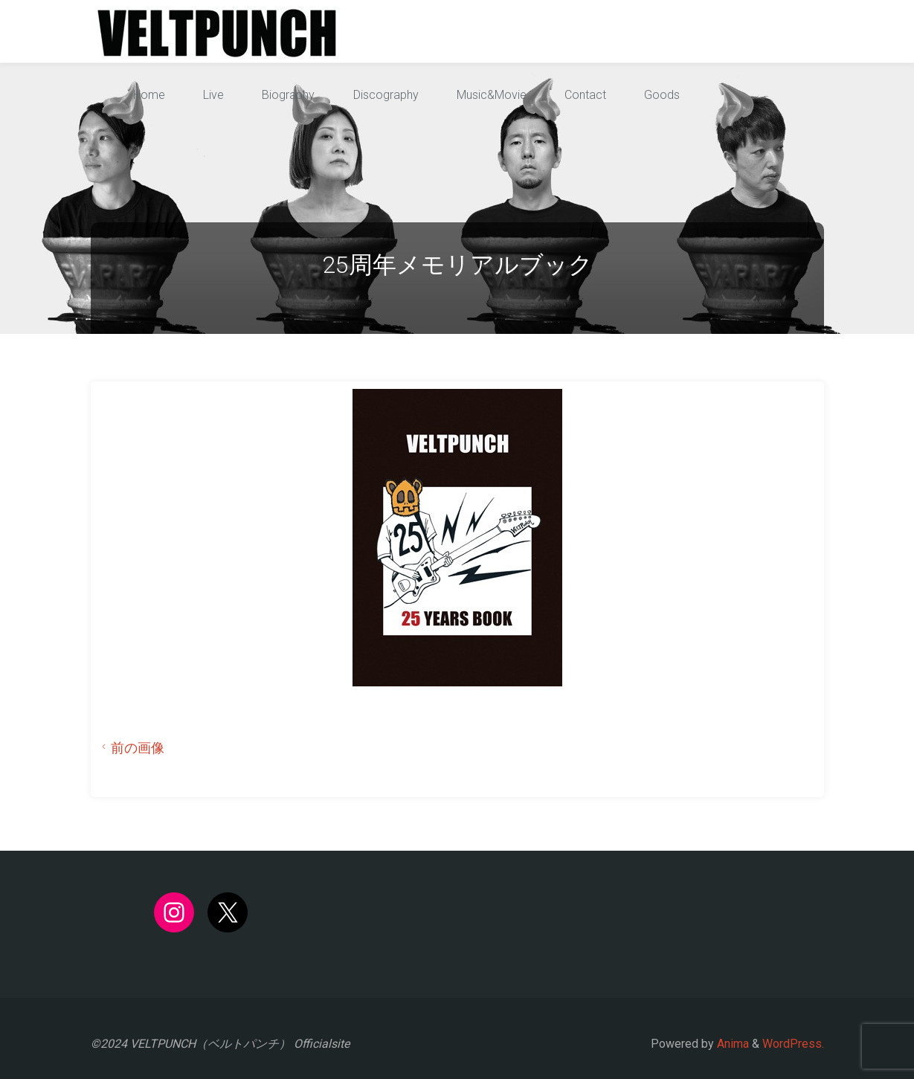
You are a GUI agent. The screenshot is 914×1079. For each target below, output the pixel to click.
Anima (731, 1044)
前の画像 (130, 748)
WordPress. (793, 1044)
